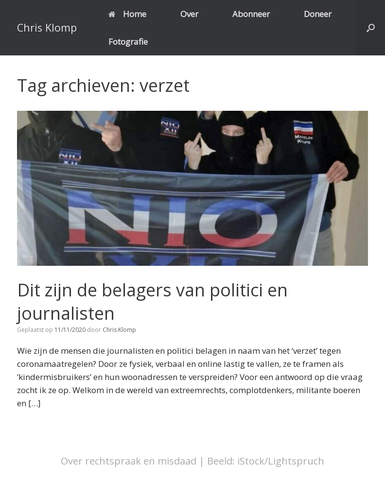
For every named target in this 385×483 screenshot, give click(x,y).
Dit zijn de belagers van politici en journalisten (152, 302)
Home (127, 13)
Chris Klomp (119, 330)
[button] (370, 27)
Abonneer (251, 13)
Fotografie (128, 41)
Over (189, 13)
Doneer (318, 13)
